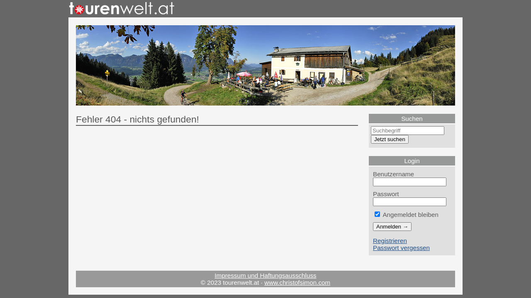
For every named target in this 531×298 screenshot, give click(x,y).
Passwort (386, 193)
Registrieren (390, 240)
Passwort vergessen (401, 247)
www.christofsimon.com (297, 282)
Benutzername (393, 174)
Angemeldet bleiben (406, 214)
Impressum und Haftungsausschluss (265, 275)
